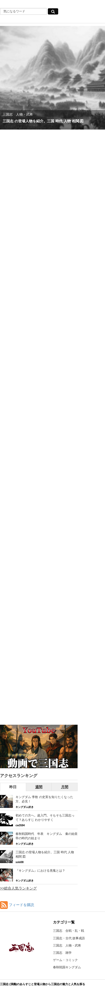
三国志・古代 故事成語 (69, 938)
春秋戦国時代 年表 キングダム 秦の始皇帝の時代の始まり (47, 836)
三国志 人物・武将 (67, 945)
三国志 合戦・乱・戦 (68, 931)
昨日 (13, 787)
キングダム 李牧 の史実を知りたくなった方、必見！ (44, 799)
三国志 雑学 (62, 953)
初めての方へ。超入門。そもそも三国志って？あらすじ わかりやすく (45, 818)
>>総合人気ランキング (18, 888)
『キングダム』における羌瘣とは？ (40, 870)
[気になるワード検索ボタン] (53, 11)
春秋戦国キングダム (67, 967)
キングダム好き (25, 807)
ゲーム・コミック (65, 960)
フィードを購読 (21, 905)
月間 (64, 787)
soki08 (20, 862)
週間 (38, 787)
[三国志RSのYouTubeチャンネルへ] (39, 747)
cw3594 (20, 825)
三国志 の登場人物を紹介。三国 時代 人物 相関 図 (45, 854)
